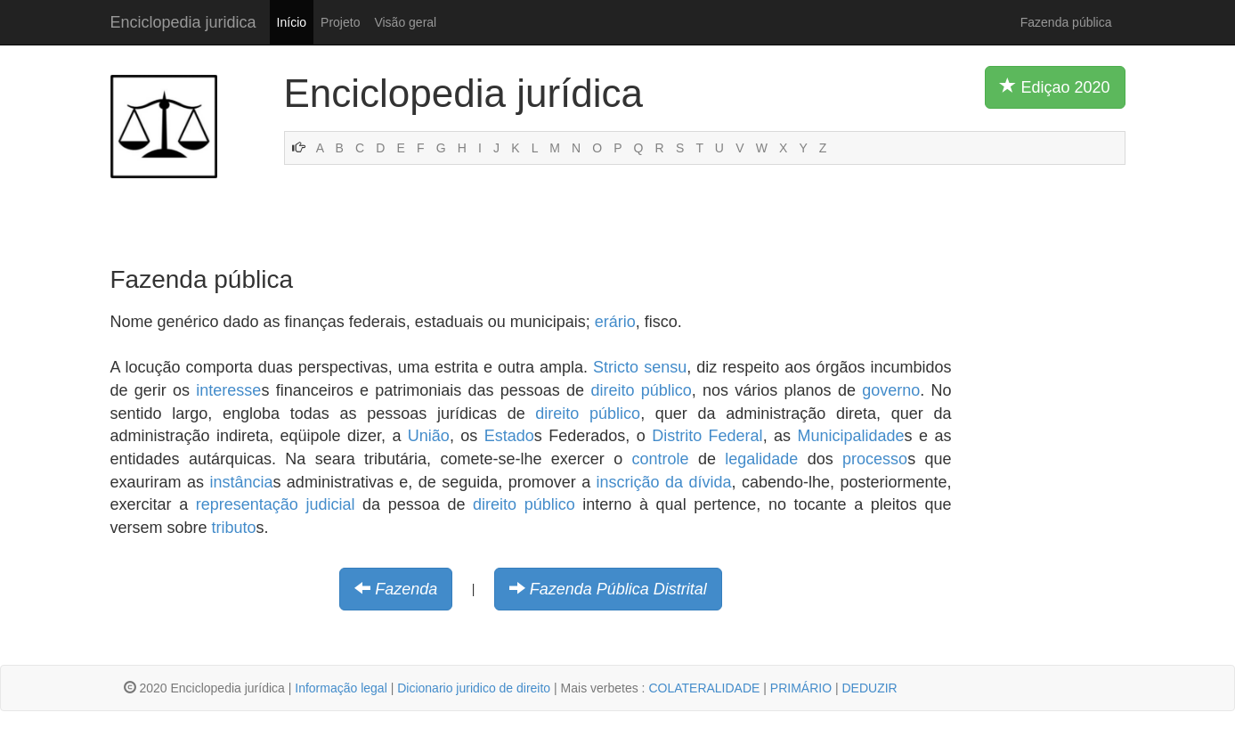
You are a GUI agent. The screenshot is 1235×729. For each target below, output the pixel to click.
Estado (509, 436)
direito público (640, 390)
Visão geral (405, 22)
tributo (234, 528)
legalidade (761, 459)
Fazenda (406, 589)
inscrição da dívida (664, 482)
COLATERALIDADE (704, 688)
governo (891, 390)
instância (240, 482)
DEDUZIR (869, 688)
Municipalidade (851, 436)
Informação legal (341, 688)
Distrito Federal (707, 436)
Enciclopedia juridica (183, 22)
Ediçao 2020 (1054, 86)
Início (291, 22)
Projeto (340, 22)
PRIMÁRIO (801, 688)
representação (247, 504)
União (429, 436)
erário (615, 322)
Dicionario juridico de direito (473, 688)
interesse (228, 390)
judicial (329, 504)
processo (874, 459)
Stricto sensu (640, 367)
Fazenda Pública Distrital (618, 589)
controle (660, 459)
